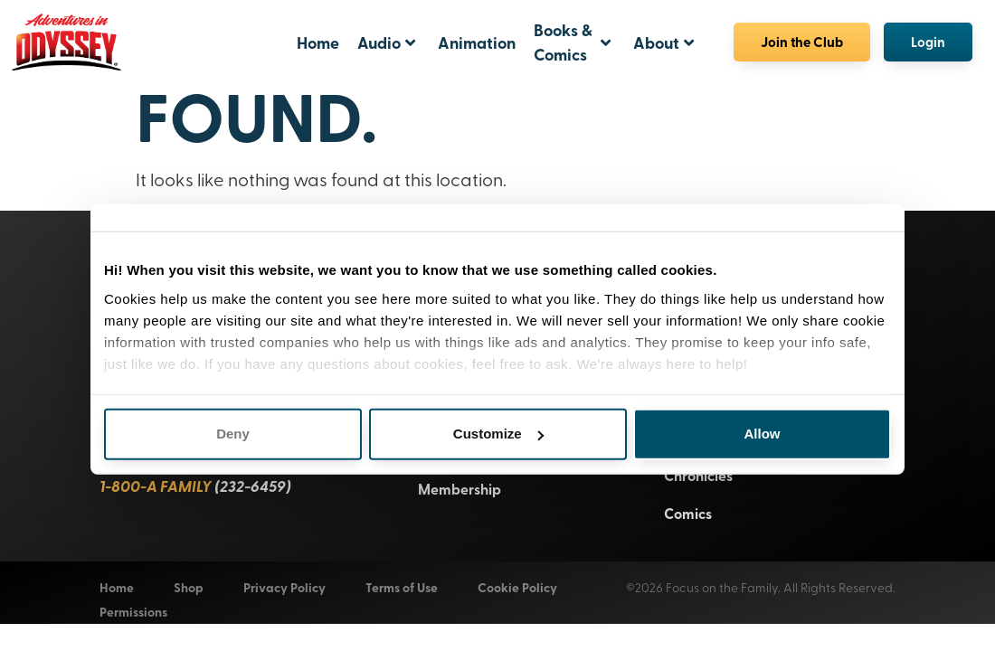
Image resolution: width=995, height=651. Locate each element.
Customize (498, 420)
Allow (762, 420)
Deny (233, 420)
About (663, 42)
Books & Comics (572, 42)
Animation (477, 42)
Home (318, 42)
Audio (386, 42)
